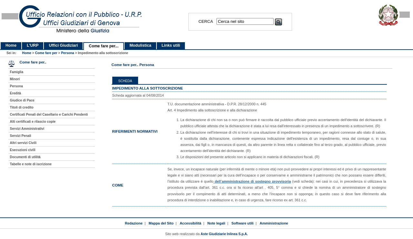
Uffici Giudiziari (63, 45)
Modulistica (140, 45)
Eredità (15, 93)
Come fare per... (103, 46)
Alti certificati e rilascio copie (33, 121)
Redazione (134, 223)
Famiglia (17, 72)
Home (10, 45)
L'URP (32, 45)
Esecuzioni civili (22, 150)
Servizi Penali (20, 136)
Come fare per (46, 53)
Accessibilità (190, 223)
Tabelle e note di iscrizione (31, 164)
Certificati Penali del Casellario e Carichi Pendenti (49, 114)
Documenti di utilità (25, 157)
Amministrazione (274, 223)
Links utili (171, 45)
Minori (15, 79)
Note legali (216, 223)
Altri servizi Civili (23, 143)
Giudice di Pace (22, 100)
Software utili (242, 223)
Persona (67, 53)
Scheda (125, 81)
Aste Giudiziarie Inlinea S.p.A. (224, 234)
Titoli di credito (22, 107)
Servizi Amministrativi (27, 128)
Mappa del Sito (161, 223)
